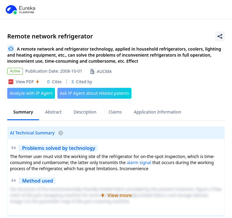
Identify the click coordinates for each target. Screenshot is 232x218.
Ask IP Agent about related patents (94, 93)
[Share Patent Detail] (220, 36)
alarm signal (139, 162)
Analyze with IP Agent (31, 93)
